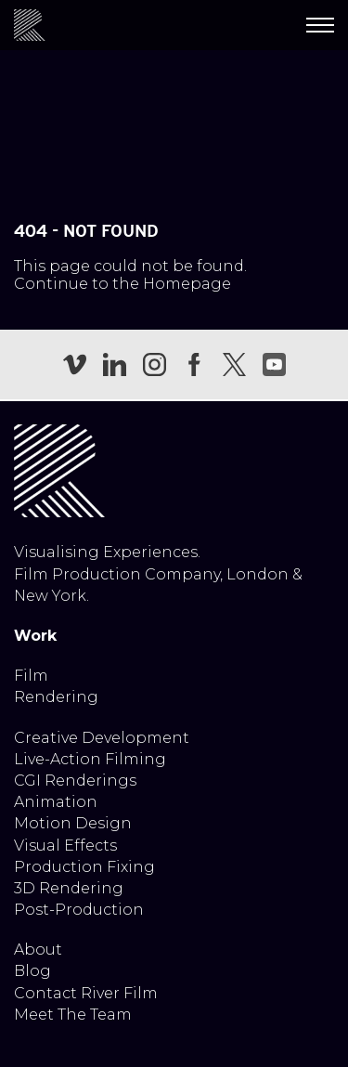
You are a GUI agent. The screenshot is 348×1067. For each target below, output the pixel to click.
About (38, 949)
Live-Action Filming (90, 759)
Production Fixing (84, 867)
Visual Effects (65, 845)
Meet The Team (73, 1014)
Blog (32, 971)
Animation (55, 802)
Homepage (187, 284)
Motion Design (73, 823)
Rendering (56, 697)
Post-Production (79, 909)
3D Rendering (68, 888)
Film (31, 675)
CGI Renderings (75, 780)
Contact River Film (86, 993)
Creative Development (101, 738)
